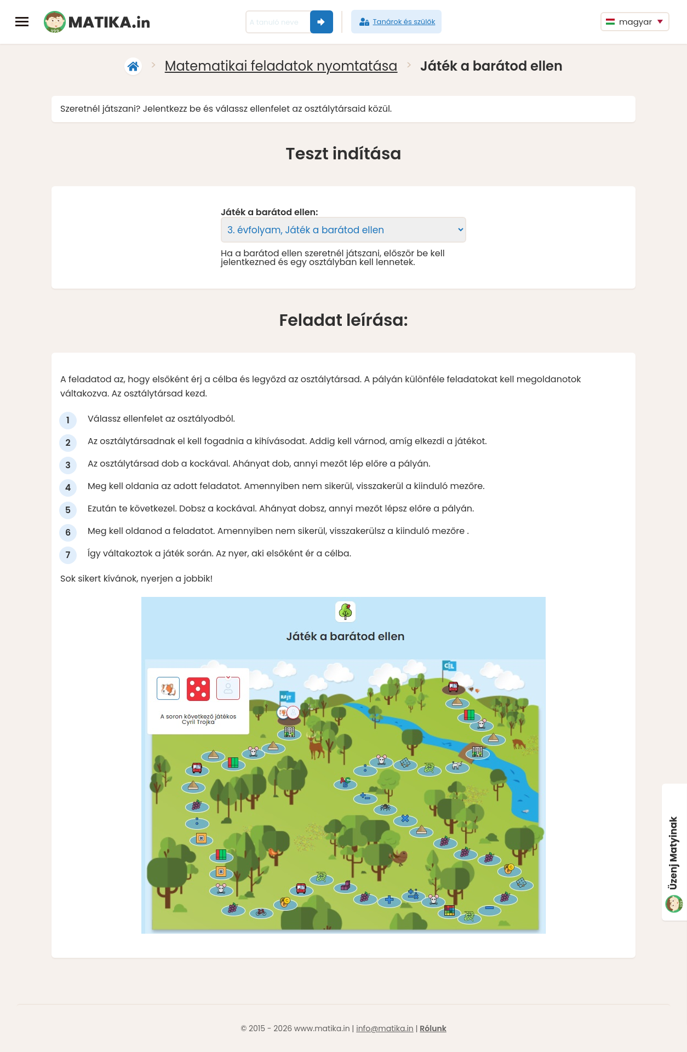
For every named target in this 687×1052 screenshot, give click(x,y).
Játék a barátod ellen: (269, 212)
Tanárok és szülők (397, 21)
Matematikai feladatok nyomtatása (281, 66)
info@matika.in (385, 1028)
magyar (629, 21)
